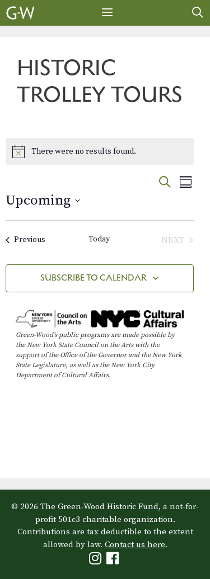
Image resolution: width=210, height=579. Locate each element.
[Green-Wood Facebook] (114, 561)
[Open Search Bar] (197, 13)
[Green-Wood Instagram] (96, 561)
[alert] (100, 151)
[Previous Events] (25, 240)
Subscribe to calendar (93, 277)
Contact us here (135, 544)
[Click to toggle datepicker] (43, 200)
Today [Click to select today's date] (99, 239)
